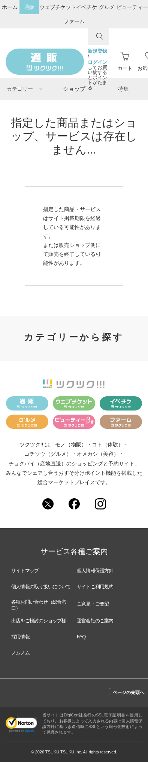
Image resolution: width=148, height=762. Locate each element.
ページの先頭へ (126, 691)
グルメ (107, 7)
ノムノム (20, 653)
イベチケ (86, 7)
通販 (29, 7)
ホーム (10, 7)
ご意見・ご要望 (93, 604)
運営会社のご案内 (95, 620)
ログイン (97, 62)
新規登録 (97, 51)
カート (125, 61)
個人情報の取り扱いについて (41, 586)
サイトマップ (25, 570)
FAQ (81, 636)
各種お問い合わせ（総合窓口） (38, 605)
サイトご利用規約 (95, 586)
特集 (123, 89)
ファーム (74, 21)
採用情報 (20, 636)
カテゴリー (25, 89)
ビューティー (132, 7)
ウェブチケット (57, 7)
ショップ (74, 89)
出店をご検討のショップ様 (38, 620)
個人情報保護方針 (95, 570)
